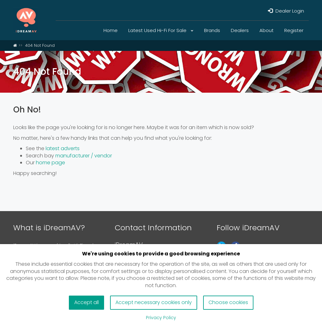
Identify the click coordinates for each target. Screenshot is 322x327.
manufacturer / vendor (83, 155)
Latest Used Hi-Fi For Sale (160, 30)
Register (293, 30)
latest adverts (63, 148)
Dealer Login (286, 11)
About (266, 30)
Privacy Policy (161, 317)
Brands (212, 30)
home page (50, 162)
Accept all (86, 302)
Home (110, 30)
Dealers (240, 30)
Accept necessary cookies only (153, 302)
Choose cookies (228, 302)
